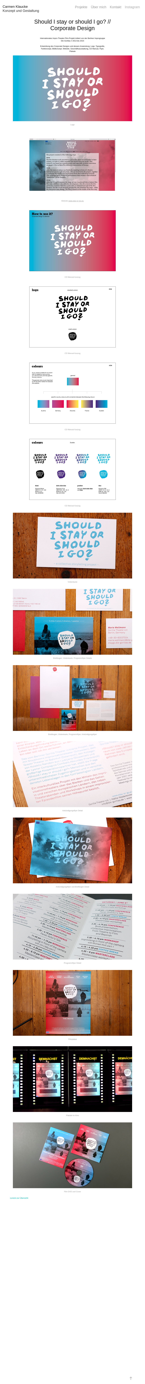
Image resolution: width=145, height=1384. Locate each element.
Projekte (81, 7)
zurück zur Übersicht (19, 1198)
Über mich (98, 7)
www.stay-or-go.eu (76, 201)
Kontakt (115, 7)
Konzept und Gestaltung (21, 11)
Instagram (132, 7)
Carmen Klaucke (15, 6)
